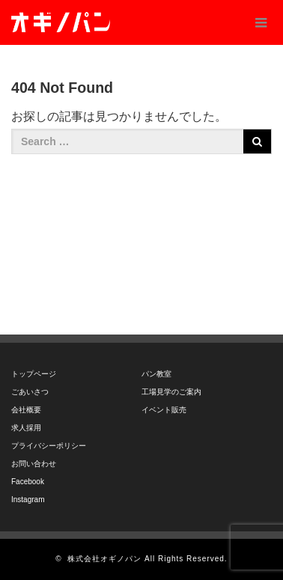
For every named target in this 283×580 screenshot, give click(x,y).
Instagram (27, 499)
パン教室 (156, 374)
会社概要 (26, 410)
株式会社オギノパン (104, 559)
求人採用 (26, 428)
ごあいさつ (30, 392)
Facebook (27, 481)
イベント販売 (164, 410)
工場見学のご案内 (171, 392)
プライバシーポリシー (48, 446)
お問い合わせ (33, 464)
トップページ (33, 374)
